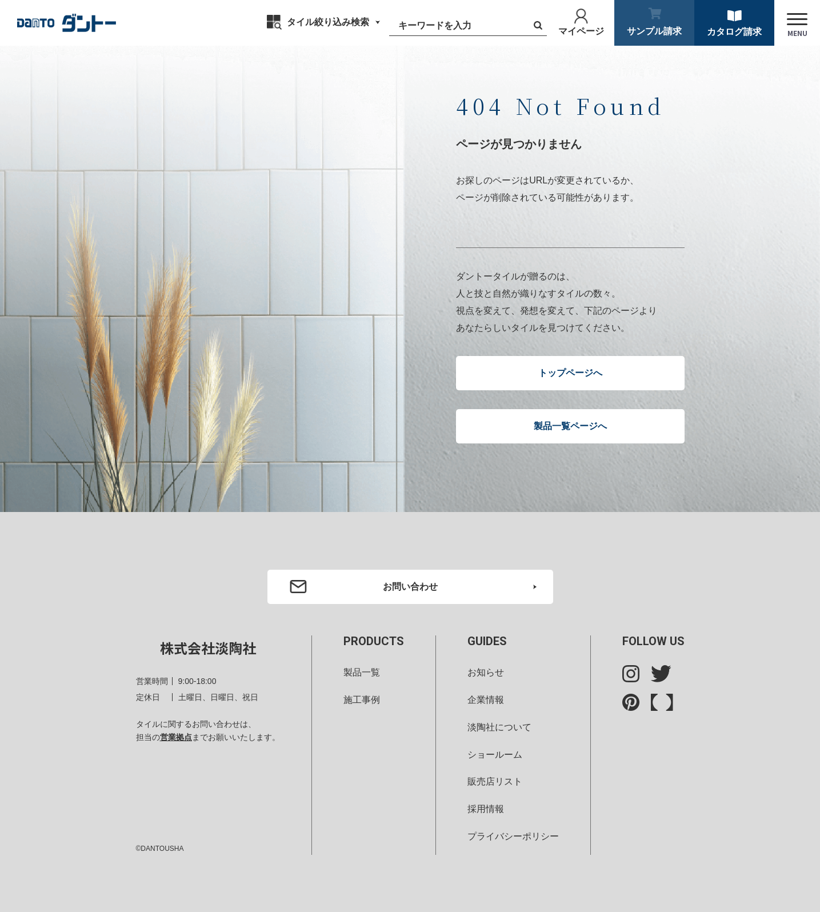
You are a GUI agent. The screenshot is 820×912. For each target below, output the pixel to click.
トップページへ (570, 373)
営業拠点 (176, 737)
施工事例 (361, 700)
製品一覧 (361, 672)
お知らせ (485, 672)
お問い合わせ (410, 586)
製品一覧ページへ (570, 426)
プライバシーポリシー (513, 836)
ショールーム (494, 754)
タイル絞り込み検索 (328, 22)
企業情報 (485, 700)
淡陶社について (499, 727)
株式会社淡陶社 (208, 648)
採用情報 (485, 809)
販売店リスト (494, 781)
